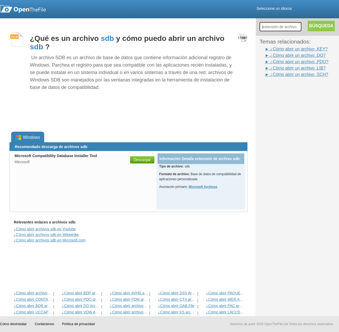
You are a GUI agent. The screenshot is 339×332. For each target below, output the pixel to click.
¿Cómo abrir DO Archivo (81, 306)
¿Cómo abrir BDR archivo (33, 306)
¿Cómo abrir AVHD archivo (129, 293)
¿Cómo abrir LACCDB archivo (225, 312)
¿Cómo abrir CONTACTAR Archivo (33, 299)
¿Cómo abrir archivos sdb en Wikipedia (46, 234)
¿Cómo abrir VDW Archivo (81, 312)
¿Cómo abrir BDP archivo (81, 293)
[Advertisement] (281, 157)
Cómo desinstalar (13, 324)
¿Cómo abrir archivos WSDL (33, 293)
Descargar (142, 160)
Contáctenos (44, 324)
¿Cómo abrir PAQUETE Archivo (225, 293)
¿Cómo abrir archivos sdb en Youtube (45, 229)
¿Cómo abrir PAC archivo (225, 306)
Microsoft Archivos (203, 187)
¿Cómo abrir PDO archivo (81, 299)
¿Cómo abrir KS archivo (177, 312)
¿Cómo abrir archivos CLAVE (129, 306)
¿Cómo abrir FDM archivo (129, 299)
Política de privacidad (78, 324)
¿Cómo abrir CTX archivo (177, 299)
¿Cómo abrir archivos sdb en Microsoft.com (50, 240)
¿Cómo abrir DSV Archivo (177, 293)
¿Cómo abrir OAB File (176, 306)
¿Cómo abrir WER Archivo (225, 299)
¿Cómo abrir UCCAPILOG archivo (33, 312)
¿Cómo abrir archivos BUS (129, 312)
